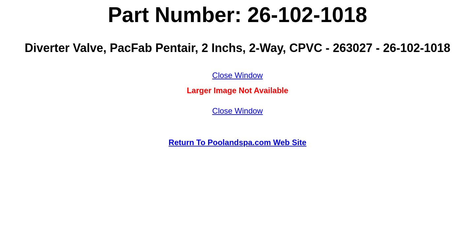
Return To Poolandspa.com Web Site (237, 142)
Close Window (237, 75)
